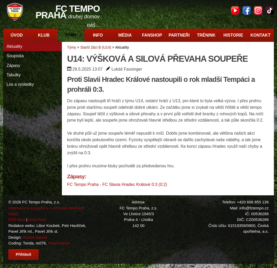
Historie (233, 35)
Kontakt (260, 35)
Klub (43, 35)
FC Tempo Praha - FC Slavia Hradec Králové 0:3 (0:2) (117, 184)
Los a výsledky (20, 84)
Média (125, 35)
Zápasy (13, 65)
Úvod (17, 35)
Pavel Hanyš (59, 243)
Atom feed (37, 219)
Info (98, 35)
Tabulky (14, 75)
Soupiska (15, 56)
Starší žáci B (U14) (95, 47)
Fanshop (152, 35)
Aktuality (14, 46)
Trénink (206, 35)
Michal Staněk (35, 237)
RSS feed (16, 219)
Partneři (179, 35)
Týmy (70, 35)
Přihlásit (23, 254)
